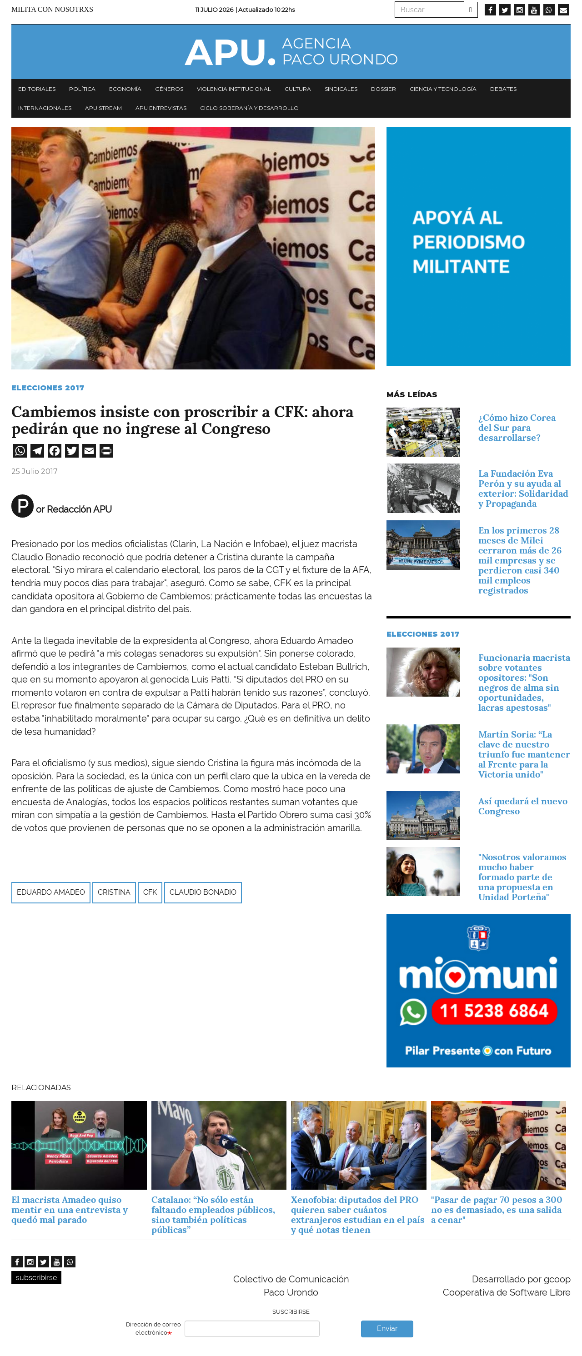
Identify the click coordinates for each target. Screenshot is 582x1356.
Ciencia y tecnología (443, 88)
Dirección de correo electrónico (153, 1328)
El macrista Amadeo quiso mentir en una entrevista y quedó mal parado (69, 1210)
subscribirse (36, 1277)
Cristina (114, 892)
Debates (503, 88)
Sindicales (341, 88)
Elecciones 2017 (47, 388)
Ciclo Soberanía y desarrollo (249, 108)
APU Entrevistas (160, 108)
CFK (150, 892)
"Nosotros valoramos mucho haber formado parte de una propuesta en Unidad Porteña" (522, 877)
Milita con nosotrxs (52, 9)
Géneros (169, 88)
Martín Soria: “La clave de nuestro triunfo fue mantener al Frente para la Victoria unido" (524, 754)
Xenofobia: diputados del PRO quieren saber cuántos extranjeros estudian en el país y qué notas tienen (358, 1215)
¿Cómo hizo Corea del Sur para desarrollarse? (517, 428)
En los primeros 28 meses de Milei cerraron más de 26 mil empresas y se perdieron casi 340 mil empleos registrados (520, 560)
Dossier (383, 88)
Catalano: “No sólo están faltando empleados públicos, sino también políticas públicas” (213, 1215)
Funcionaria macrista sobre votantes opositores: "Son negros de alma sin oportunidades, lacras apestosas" (524, 682)
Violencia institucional (234, 88)
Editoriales (36, 88)
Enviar (387, 1328)
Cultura (298, 88)
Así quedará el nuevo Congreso (522, 806)
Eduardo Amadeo (51, 892)
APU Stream (103, 108)
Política (82, 88)
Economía (125, 88)
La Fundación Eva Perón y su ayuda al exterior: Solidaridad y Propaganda (523, 488)
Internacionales (44, 108)
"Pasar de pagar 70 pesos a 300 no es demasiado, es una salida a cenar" (496, 1210)
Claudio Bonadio (203, 892)
